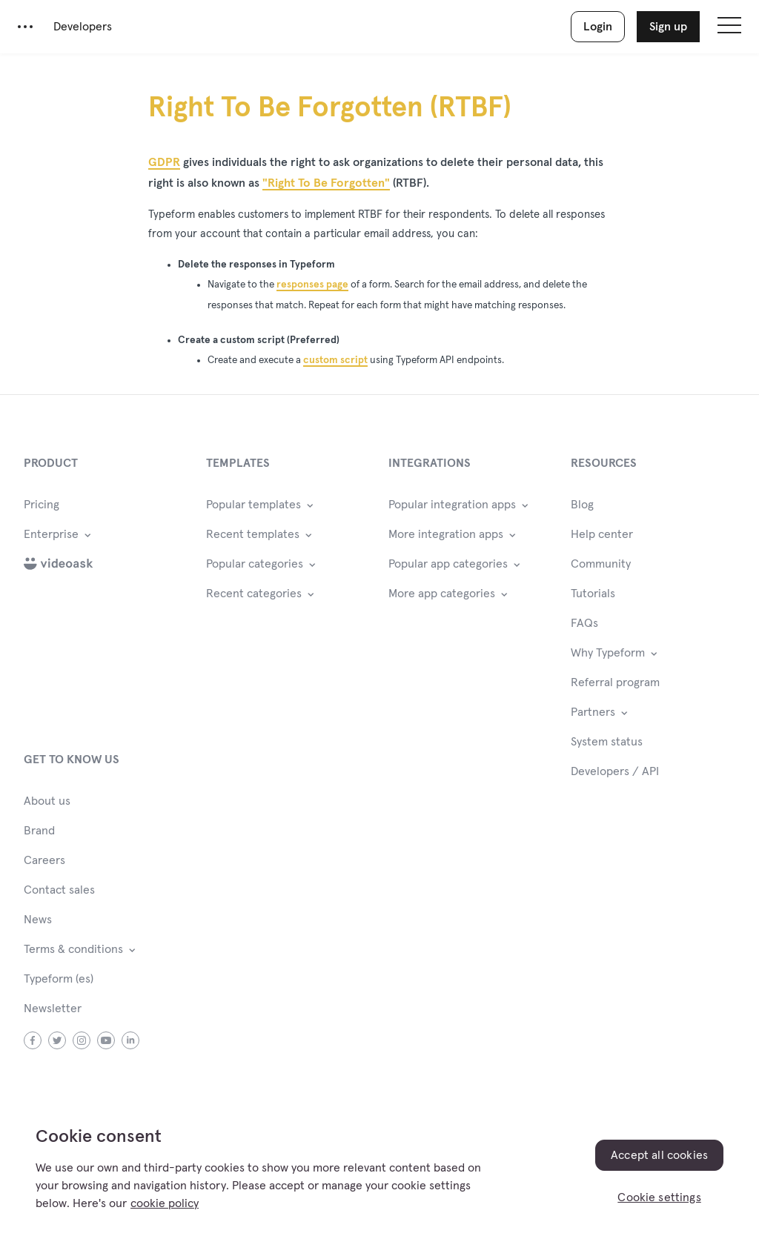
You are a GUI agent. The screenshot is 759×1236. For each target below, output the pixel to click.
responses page (312, 284)
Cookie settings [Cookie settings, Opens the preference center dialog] (658, 1197)
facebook (33, 1040)
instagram (82, 1040)
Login (597, 27)
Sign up (668, 27)
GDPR (164, 162)
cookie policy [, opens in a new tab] (164, 1203)
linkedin (131, 1040)
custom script (335, 360)
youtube (106, 1040)
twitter (57, 1040)
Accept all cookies (659, 1155)
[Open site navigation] (729, 26)
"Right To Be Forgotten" (326, 183)
